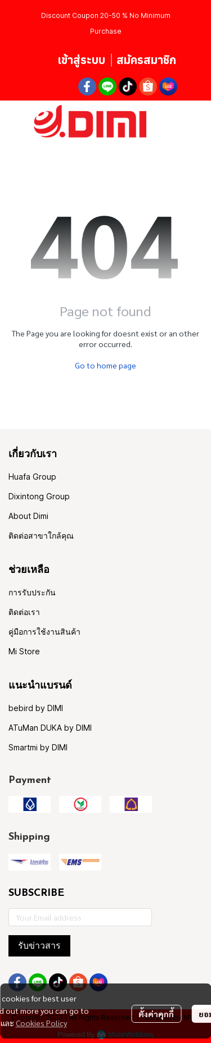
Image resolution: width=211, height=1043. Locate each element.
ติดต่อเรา (24, 612)
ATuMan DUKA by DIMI (50, 727)
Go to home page (105, 365)
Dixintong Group (39, 496)
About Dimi (28, 516)
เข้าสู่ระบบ (81, 59)
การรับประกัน (32, 592)
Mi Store (24, 651)
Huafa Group (32, 476)
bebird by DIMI (35, 708)
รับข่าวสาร (39, 945)
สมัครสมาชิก (146, 59)
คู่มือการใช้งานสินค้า (44, 631)
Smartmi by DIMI (38, 747)
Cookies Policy (41, 1023)
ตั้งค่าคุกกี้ (156, 1014)
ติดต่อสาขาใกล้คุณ (41, 535)
